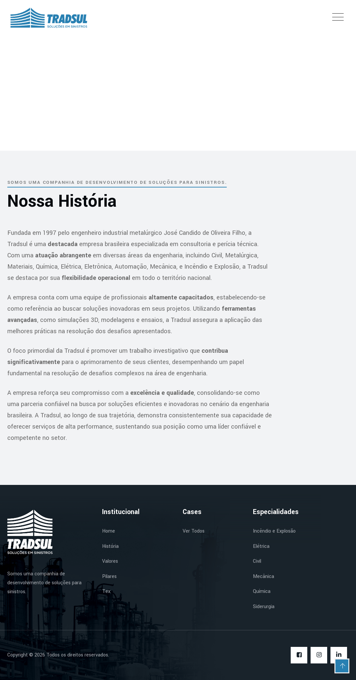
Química (261, 591)
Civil (257, 561)
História (110, 546)
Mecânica (263, 576)
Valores (110, 561)
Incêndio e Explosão (274, 531)
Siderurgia (263, 606)
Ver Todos (194, 531)
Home (108, 531)
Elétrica (261, 546)
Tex (106, 591)
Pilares (109, 576)
